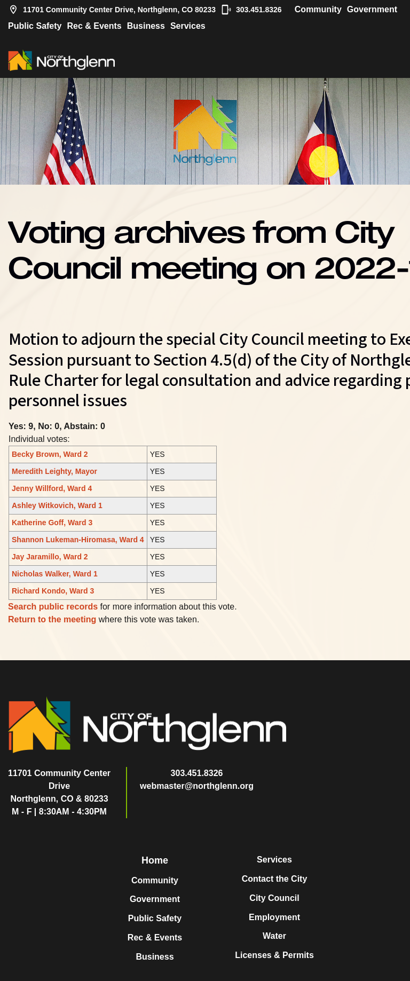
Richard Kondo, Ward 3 (53, 591)
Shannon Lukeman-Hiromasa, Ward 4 (78, 539)
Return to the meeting (52, 619)
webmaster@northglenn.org (197, 785)
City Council (274, 898)
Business (146, 25)
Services (188, 25)
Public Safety (34, 25)
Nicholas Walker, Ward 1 (55, 573)
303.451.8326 (251, 9)
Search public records (53, 606)
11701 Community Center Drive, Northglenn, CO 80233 (112, 9)
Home (154, 860)
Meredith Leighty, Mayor (54, 471)
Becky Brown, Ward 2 (50, 454)
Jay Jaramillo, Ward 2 (50, 556)
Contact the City (275, 878)
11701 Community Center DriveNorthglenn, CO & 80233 (59, 786)
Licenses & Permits (274, 955)
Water (274, 935)
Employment (274, 917)
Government (372, 9)
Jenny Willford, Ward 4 (52, 488)
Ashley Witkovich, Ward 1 (57, 505)
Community (318, 9)
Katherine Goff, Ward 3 (52, 522)
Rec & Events (94, 25)
